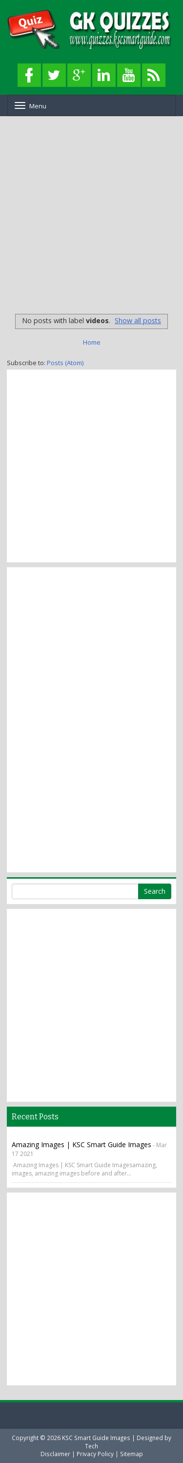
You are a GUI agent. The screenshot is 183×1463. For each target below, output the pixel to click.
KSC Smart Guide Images (96, 1438)
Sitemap (131, 1454)
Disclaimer (55, 1454)
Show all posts (138, 320)
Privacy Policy (95, 1454)
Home (92, 342)
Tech (91, 1446)
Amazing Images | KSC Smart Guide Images (81, 1144)
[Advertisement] (91, 217)
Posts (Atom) (65, 362)
